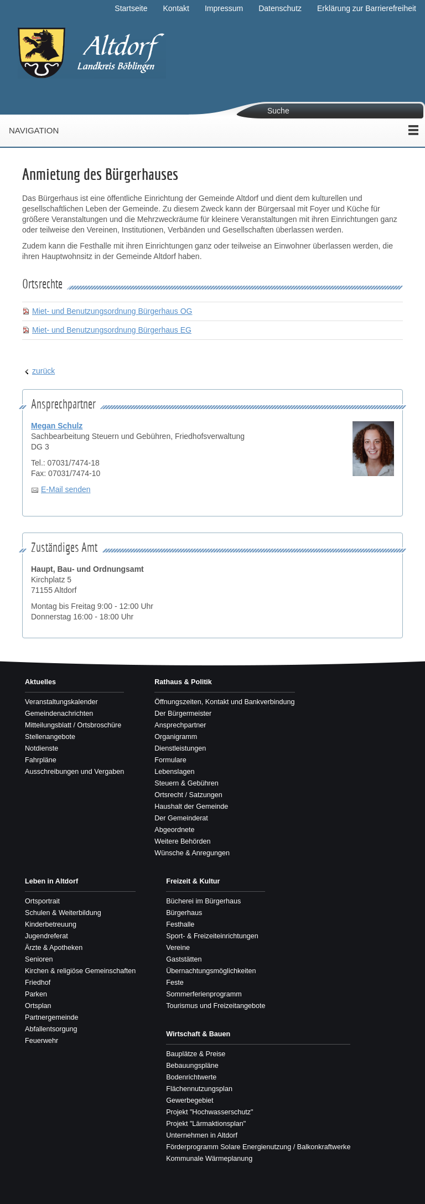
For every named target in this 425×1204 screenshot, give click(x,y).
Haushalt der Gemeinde (191, 806)
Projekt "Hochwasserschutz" (209, 1112)
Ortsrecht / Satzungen (188, 795)
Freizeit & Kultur (193, 881)
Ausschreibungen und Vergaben (74, 772)
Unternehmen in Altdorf (201, 1135)
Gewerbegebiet (189, 1100)
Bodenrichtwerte (191, 1077)
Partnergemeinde (52, 1017)
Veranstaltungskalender (61, 702)
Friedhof (37, 982)
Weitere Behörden (182, 841)
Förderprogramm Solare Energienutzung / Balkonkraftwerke (258, 1147)
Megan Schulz (56, 425)
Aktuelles (40, 682)
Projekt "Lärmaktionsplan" (206, 1124)
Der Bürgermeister (182, 713)
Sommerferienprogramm (203, 994)
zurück (43, 370)
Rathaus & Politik (183, 682)
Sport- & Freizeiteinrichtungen (212, 936)
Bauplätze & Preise (195, 1054)
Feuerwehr (41, 1041)
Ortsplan (38, 1006)
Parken (36, 994)
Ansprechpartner (180, 725)
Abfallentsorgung (51, 1029)
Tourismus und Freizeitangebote (215, 1006)
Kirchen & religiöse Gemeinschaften (80, 971)
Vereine (178, 948)
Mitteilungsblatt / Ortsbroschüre (73, 725)
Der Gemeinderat (181, 818)
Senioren (39, 959)
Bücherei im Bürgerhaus (203, 901)
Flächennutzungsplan (199, 1089)
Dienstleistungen (180, 748)
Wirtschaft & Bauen (198, 1034)
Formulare (170, 760)
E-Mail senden (66, 489)
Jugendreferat (46, 936)
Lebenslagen (174, 772)
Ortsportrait (42, 901)
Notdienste (41, 748)
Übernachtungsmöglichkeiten (211, 971)
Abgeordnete (174, 830)
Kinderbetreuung (50, 924)
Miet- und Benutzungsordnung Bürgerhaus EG (111, 329)
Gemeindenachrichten (59, 713)
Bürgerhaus (184, 913)
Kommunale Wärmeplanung (209, 1158)
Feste (175, 982)
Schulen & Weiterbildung (63, 913)
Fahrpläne (40, 760)
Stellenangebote (50, 737)
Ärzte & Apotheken (53, 948)
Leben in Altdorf (51, 881)
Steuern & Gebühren (186, 783)
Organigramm (175, 737)
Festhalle (180, 924)
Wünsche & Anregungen (192, 853)
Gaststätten (183, 959)
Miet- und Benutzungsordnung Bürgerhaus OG (112, 311)
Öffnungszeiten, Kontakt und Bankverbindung (224, 702)
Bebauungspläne (192, 1065)
